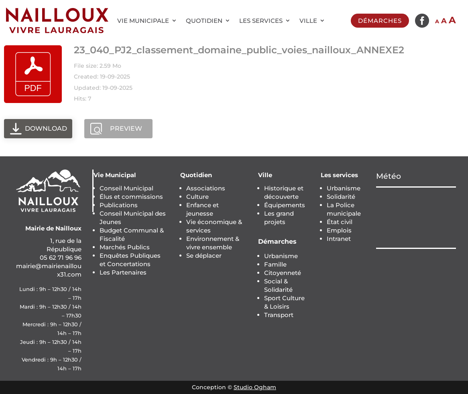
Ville (308, 20)
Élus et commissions (131, 196)
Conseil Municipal (126, 188)
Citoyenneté (282, 273)
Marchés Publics (125, 247)
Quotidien (204, 20)
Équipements (284, 205)
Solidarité (341, 196)
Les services (261, 20)
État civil (339, 222)
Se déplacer (204, 255)
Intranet (339, 238)
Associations (205, 188)
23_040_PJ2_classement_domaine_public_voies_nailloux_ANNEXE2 (239, 50)
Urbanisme (281, 256)
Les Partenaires (123, 272)
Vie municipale (143, 20)
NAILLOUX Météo (416, 218)
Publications (119, 205)
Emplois (339, 230)
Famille (275, 264)
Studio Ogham (255, 387)
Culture (197, 196)
